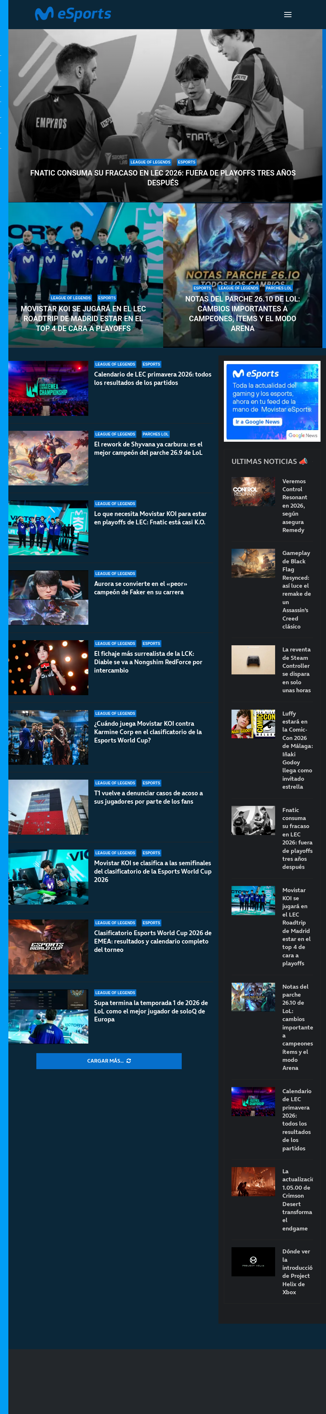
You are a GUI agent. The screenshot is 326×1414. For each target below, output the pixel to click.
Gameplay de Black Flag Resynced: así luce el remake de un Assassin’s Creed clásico (296, 589)
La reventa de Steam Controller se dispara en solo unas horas (296, 669)
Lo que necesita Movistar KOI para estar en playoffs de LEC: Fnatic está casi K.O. (150, 518)
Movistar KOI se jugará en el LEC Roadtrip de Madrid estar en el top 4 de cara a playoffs (83, 318)
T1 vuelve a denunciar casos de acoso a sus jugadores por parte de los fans (148, 797)
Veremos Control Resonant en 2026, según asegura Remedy (294, 505)
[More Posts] (109, 1061)
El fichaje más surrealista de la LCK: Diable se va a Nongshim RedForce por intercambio (148, 662)
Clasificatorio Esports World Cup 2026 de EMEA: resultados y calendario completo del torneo (153, 941)
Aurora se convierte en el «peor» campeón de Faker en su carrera (141, 587)
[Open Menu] (287, 14)
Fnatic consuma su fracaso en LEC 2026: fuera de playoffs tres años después (162, 178)
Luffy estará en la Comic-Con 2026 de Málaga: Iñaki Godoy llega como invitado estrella (297, 750)
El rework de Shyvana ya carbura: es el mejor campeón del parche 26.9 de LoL (148, 448)
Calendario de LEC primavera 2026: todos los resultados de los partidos (153, 378)
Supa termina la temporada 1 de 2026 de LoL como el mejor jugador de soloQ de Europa (151, 1011)
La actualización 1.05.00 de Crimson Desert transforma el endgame (297, 1199)
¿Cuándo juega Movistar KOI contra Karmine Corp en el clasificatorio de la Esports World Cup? (148, 732)
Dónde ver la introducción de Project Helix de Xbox (297, 1271)
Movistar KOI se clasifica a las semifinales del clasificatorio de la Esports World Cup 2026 (153, 871)
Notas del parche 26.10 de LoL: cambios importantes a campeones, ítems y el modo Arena (242, 314)
